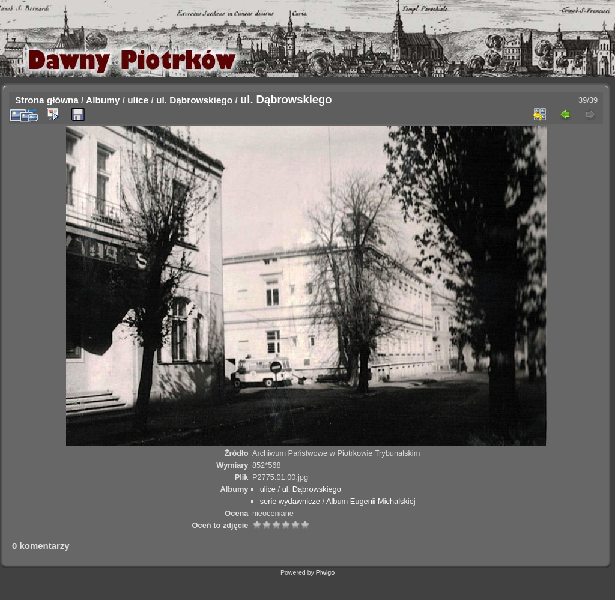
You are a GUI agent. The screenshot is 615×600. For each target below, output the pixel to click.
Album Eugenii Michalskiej (371, 501)
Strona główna (47, 100)
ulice (137, 100)
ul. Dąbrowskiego (194, 100)
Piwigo (325, 572)
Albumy (103, 100)
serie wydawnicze (290, 501)
